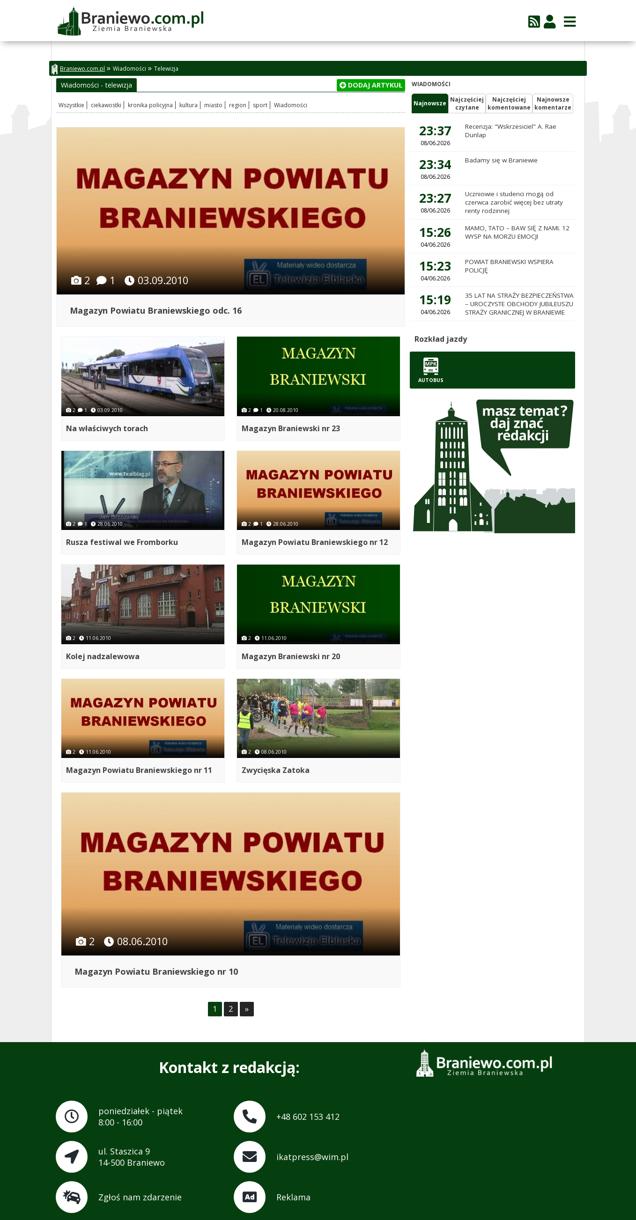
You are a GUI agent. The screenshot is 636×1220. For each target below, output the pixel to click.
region (237, 105)
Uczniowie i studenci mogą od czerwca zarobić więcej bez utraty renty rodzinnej (514, 202)
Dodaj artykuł (371, 85)
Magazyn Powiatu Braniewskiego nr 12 (315, 542)
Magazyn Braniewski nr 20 (291, 656)
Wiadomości (129, 69)
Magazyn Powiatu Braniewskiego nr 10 (156, 971)
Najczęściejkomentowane (509, 103)
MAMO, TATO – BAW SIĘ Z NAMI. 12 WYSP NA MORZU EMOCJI (517, 232)
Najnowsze (430, 103)
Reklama (293, 1196)
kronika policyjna (150, 105)
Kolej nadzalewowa (103, 656)
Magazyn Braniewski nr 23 (291, 428)
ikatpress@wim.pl (312, 1156)
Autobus (431, 370)
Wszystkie (71, 105)
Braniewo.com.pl (78, 69)
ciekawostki (106, 105)
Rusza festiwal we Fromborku (122, 542)
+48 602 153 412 (308, 1116)
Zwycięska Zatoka (276, 769)
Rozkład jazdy (440, 339)
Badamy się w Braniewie (501, 160)
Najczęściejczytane (467, 103)
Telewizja (166, 69)
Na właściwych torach (107, 428)
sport (260, 105)
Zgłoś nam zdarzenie (140, 1196)
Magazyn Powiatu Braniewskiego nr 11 (139, 769)
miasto (213, 105)
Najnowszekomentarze (552, 103)
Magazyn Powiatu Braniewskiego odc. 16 (156, 310)
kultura (188, 105)
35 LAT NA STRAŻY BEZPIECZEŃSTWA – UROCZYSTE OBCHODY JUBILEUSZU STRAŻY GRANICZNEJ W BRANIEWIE (519, 303)
